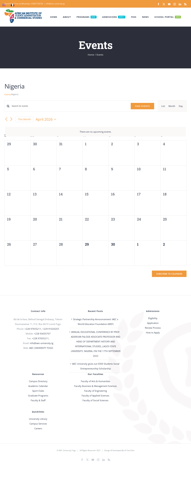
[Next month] (11, 119)
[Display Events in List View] (163, 106)
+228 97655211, (40, 338)
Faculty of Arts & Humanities (95, 381)
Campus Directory (38, 381)
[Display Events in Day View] (181, 106)
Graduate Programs (38, 395)
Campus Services (38, 423)
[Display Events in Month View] (171, 106)
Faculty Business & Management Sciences (95, 385)
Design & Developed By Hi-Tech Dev (119, 450)
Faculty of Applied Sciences (95, 395)
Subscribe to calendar (169, 274)
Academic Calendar (38, 385)
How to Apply (153, 332)
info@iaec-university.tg (55, 3)
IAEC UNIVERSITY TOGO (41, 347)
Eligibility (152, 318)
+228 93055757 (42, 333)
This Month (24, 119)
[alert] (95, 131)
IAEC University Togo (67, 450)
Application (153, 322)
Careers (38, 428)
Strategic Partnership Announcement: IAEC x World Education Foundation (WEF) (95, 322)
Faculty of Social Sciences (95, 400)
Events (7, 94)
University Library (38, 418)
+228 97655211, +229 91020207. (42, 328)
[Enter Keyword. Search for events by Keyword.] (69, 106)
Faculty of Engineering (95, 390)
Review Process (153, 327)
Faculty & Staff (38, 400)
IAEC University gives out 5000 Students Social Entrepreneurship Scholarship (95, 366)
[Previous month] (6, 119)
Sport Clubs (38, 390)
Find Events (142, 106)
